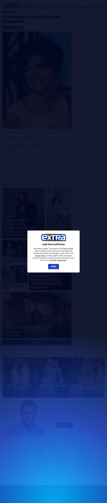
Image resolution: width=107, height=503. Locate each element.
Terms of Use (68, 248)
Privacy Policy (40, 255)
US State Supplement (58, 260)
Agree (53, 266)
